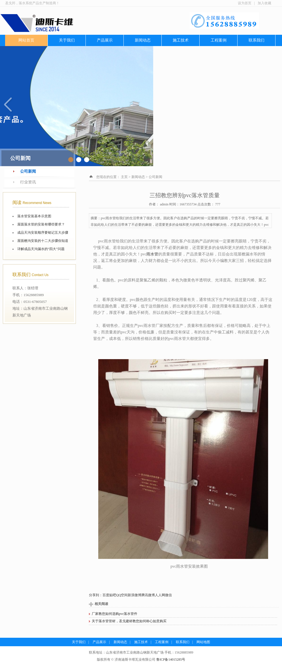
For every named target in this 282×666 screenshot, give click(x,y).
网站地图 (203, 642)
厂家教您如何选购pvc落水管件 (114, 614)
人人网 (160, 595)
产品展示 (105, 40)
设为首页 (244, 3)
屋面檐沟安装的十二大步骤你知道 (42, 241)
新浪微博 (134, 595)
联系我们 (256, 40)
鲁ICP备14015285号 (170, 659)
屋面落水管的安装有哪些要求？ (41, 224)
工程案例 (219, 40)
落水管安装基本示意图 (34, 216)
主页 (124, 177)
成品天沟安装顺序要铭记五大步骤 (42, 233)
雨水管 (152, 254)
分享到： (95, 595)
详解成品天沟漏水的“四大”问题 (41, 249)
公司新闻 (28, 171)
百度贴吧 (109, 595)
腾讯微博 (148, 595)
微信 (168, 595)
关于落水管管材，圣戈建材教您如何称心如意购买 (129, 621)
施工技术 (181, 40)
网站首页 (26, 40)
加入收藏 (264, 3)
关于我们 (67, 40)
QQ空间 (122, 595)
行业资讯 (28, 182)
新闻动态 (143, 40)
